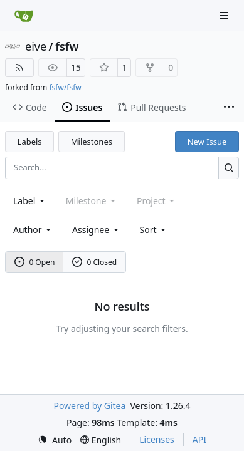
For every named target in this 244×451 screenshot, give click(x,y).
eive (35, 46)
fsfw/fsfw (65, 87)
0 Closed (94, 262)
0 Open (34, 262)
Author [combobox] (33, 230)
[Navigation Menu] (225, 15)
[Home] (23, 15)
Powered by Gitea (89, 406)
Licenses (156, 439)
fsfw (66, 46)
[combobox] (30, 201)
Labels (30, 141)
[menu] (154, 229)
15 (76, 67)
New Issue (207, 141)
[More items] (229, 108)
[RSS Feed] (19, 67)
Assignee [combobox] (96, 230)
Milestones (91, 141)
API (199, 439)
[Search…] (228, 168)
